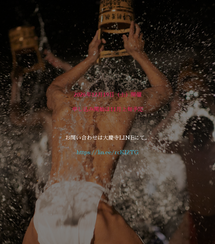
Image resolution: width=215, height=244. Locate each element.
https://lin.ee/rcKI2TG (107, 152)
